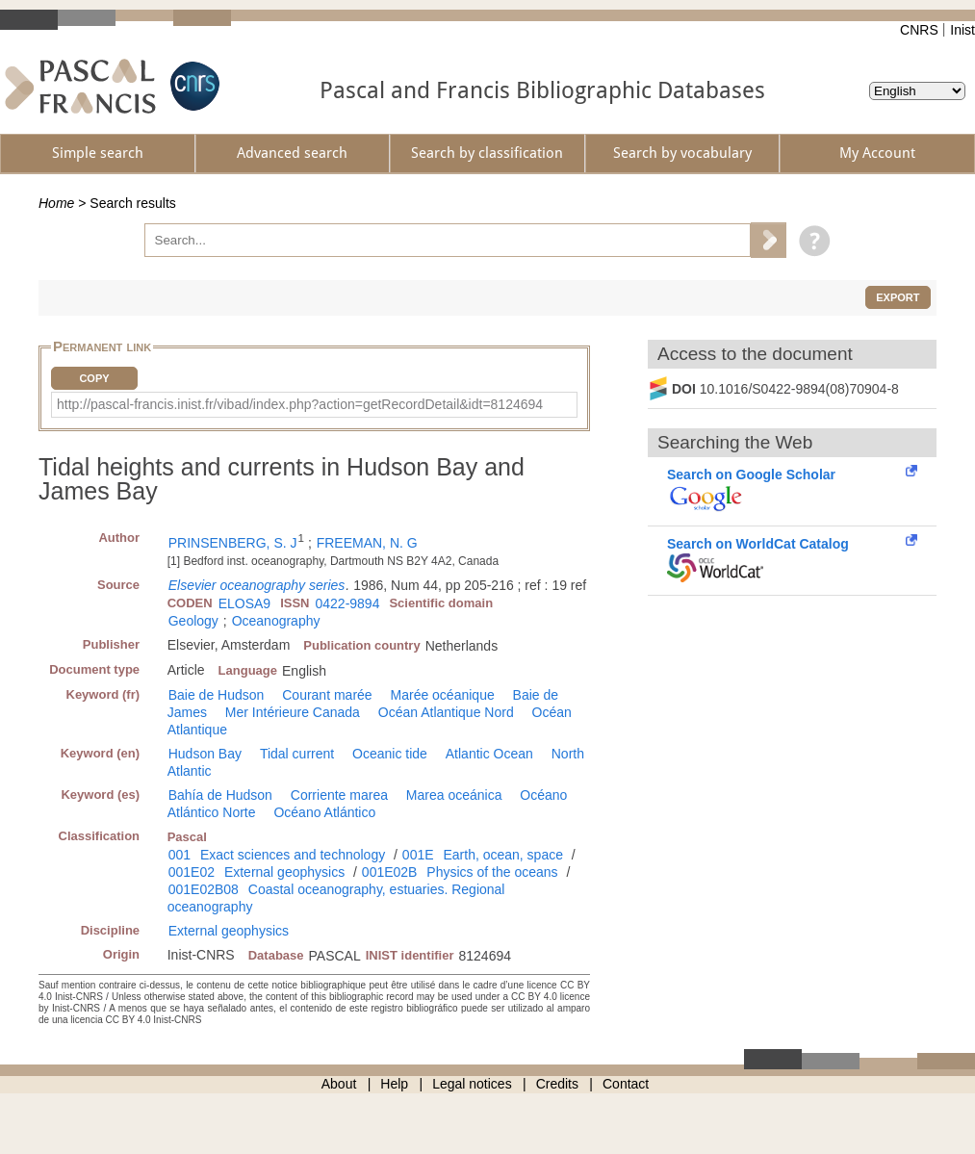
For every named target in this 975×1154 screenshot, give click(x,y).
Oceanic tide (389, 753)
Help (394, 1083)
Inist (962, 30)
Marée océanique (443, 695)
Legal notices (472, 1083)
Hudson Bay (205, 753)
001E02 (191, 872)
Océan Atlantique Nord (446, 712)
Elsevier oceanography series (257, 585)
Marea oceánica (454, 795)
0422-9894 (347, 603)
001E (418, 854)
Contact (626, 1083)
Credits (557, 1083)
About (339, 1083)
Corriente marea (339, 795)
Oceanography (276, 620)
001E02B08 (203, 889)
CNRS (919, 30)
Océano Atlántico (324, 812)
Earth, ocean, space (503, 854)
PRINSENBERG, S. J (232, 543)
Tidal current (297, 753)
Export (897, 297)
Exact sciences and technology (292, 854)
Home (56, 203)
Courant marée (327, 695)
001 (179, 854)
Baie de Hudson (216, 695)
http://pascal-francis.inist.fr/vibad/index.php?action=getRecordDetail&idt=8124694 (300, 404)
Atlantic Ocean (489, 753)
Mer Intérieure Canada (292, 712)
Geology (193, 620)
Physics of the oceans (491, 872)
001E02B (390, 872)
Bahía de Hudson (220, 795)
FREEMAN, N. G (367, 543)
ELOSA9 (244, 603)
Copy (94, 378)
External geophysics (284, 872)
